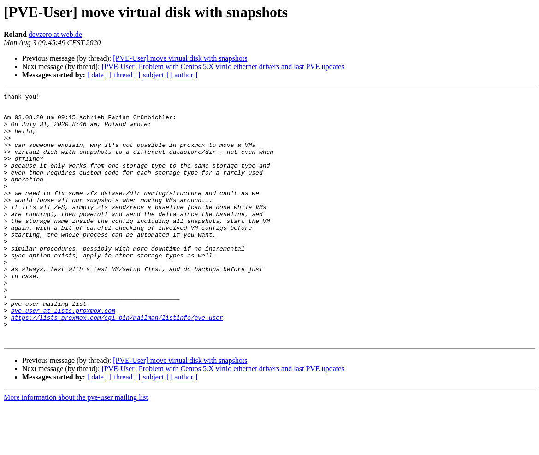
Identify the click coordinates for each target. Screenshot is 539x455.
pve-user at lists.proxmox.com (63, 354)
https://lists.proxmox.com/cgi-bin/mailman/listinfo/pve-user (117, 363)
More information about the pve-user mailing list (76, 447)
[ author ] (184, 75)
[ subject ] (153, 75)
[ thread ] (123, 75)
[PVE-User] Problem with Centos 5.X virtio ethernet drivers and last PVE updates (222, 66)
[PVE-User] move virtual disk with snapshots (180, 58)
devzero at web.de (55, 34)
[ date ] (97, 75)
